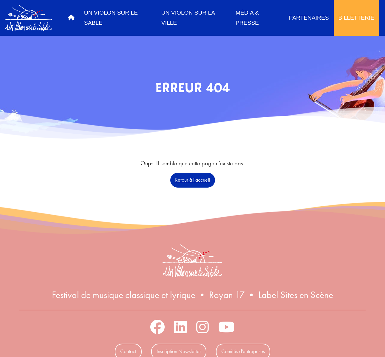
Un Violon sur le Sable (111, 18)
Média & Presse (247, 18)
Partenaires (309, 18)
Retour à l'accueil (192, 180)
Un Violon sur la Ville (188, 18)
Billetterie (356, 18)
